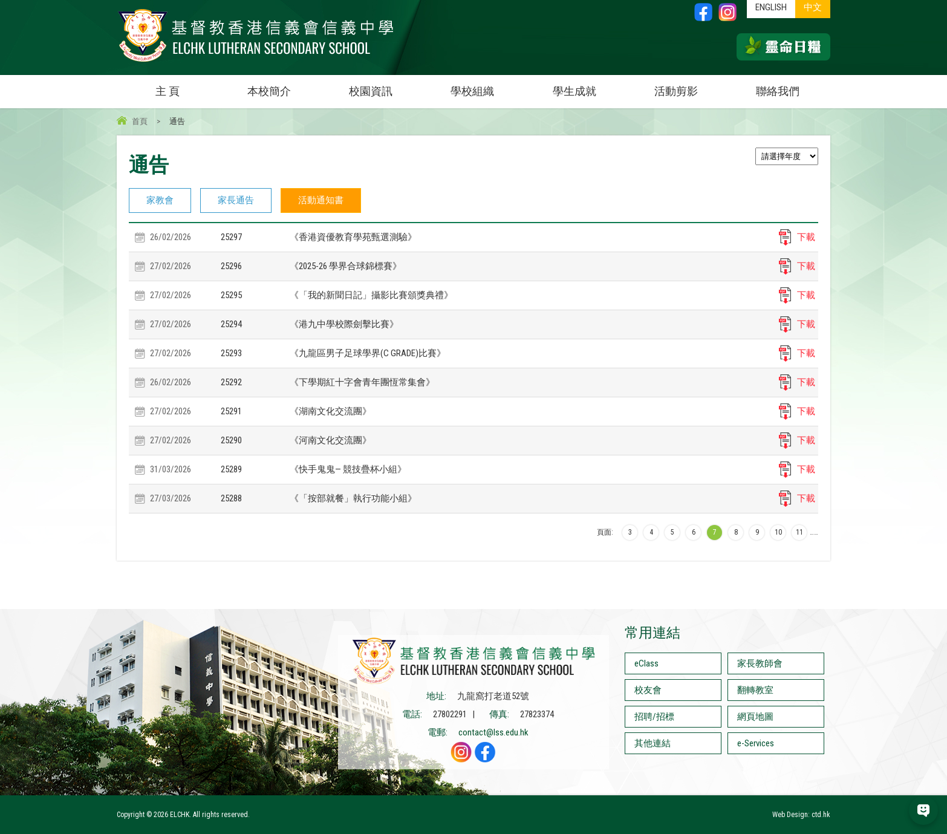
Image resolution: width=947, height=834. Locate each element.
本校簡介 (283, 86)
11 (799, 532)
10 (778, 532)
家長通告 (236, 200)
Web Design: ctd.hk (801, 814)
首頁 (140, 121)
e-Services (755, 743)
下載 (806, 237)
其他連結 (652, 743)
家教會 (160, 200)
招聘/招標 (654, 716)
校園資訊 (385, 86)
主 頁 (167, 91)
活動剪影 (690, 86)
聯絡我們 (777, 91)
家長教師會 (760, 663)
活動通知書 (320, 200)
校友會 (648, 690)
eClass (646, 663)
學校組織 (487, 86)
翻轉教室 (755, 690)
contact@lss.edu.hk (493, 732)
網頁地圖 (755, 716)
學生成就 (574, 91)
